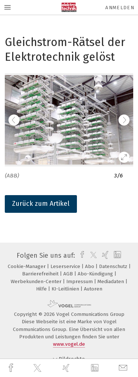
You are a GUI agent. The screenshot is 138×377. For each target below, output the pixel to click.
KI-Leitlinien (66, 289)
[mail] (124, 368)
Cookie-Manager (27, 266)
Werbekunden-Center (37, 281)
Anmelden (119, 7)
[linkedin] (95, 368)
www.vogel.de (69, 344)
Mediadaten (111, 281)
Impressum (80, 281)
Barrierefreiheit (41, 274)
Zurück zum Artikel (41, 204)
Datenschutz (114, 266)
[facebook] (12, 368)
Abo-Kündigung (96, 274)
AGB (68, 274)
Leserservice (66, 266)
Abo (90, 266)
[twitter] (38, 368)
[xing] (67, 368)
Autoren (93, 289)
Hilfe (42, 289)
